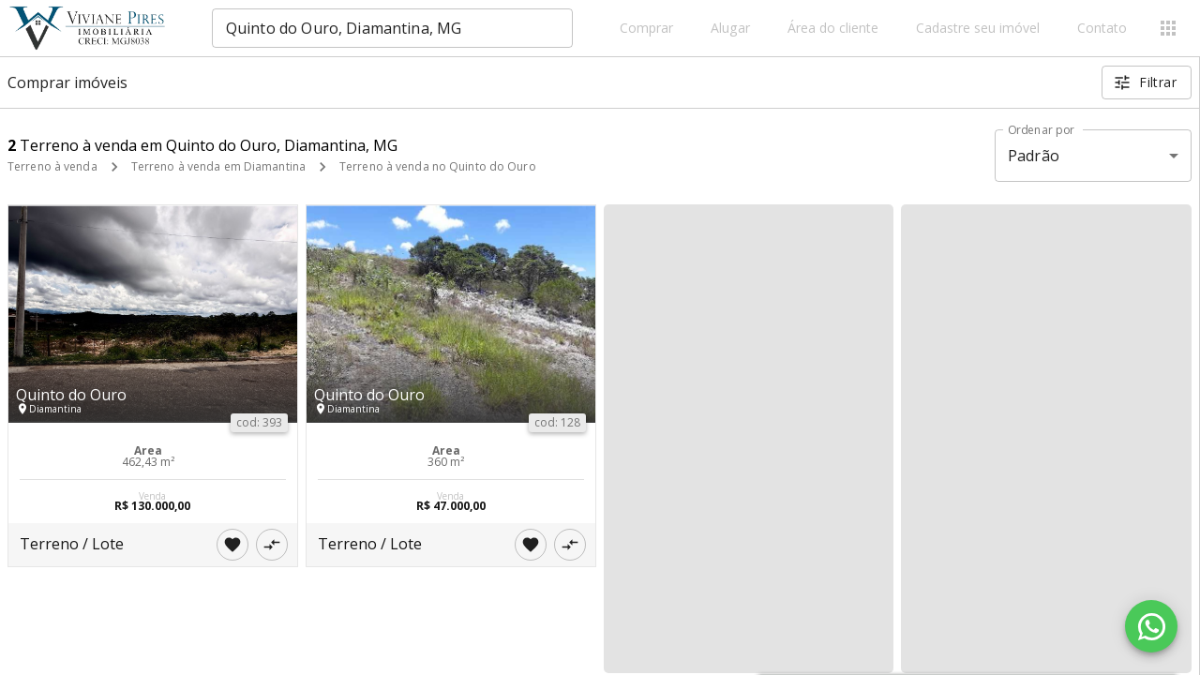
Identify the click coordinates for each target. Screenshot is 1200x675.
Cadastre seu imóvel (978, 29)
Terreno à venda (53, 166)
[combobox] (392, 28)
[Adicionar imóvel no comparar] (272, 545)
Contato (1102, 29)
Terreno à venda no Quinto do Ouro (437, 166)
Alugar (730, 29)
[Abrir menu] (1168, 28)
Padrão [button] (1033, 155)
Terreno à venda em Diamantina (218, 166)
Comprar (646, 29)
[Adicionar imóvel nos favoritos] (232, 545)
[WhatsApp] (1151, 626)
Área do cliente (833, 29)
